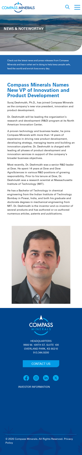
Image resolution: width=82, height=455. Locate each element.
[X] (56, 380)
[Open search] (67, 7)
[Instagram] (38, 380)
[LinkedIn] (48, 380)
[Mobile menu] (77, 7)
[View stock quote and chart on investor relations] (35, 402)
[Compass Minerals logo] (18, 7)
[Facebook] (28, 380)
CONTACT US (41, 363)
